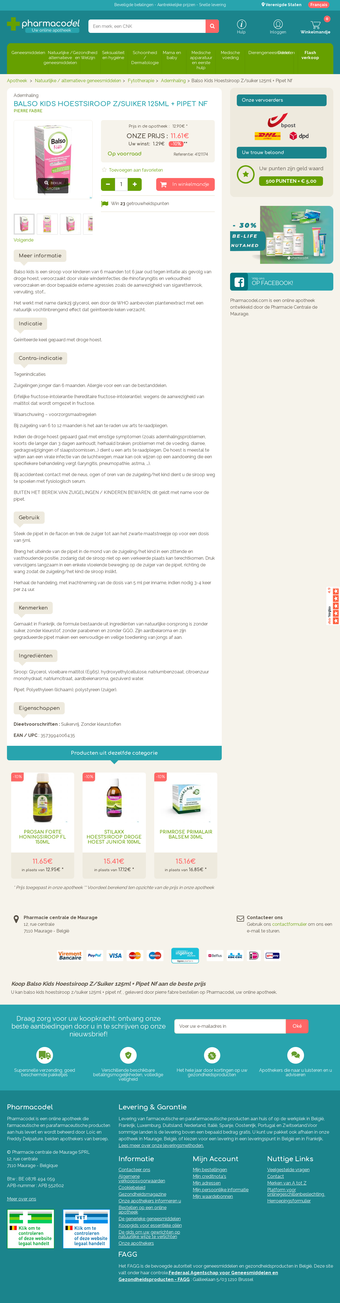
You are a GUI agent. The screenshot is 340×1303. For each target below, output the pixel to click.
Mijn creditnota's (209, 1176)
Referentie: (183, 154)
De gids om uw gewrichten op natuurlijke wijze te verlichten (149, 1234)
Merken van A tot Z (287, 1183)
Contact (275, 1176)
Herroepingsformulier (289, 1201)
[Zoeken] (212, 26)
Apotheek (17, 80)
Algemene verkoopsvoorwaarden (142, 1178)
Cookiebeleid (132, 1187)
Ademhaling (173, 80)
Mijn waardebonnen (213, 1196)
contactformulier (289, 924)
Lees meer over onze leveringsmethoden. (161, 1145)
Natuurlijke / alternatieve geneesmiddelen (78, 80)
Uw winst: (139, 144)
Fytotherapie (141, 80)
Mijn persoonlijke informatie (221, 1189)
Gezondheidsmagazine (142, 1194)
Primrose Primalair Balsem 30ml (186, 835)
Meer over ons (21, 1199)
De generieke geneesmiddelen (150, 1218)
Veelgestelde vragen (288, 1169)
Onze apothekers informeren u (150, 1201)
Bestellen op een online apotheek (143, 1210)
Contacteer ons (134, 1169)
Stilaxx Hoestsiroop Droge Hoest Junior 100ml (114, 837)
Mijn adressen (207, 1183)
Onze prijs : (147, 136)
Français (318, 5)
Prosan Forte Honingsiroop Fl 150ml (42, 837)
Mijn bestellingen (210, 1169)
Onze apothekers (136, 1243)
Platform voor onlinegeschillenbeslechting (296, 1192)
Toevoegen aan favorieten (135, 170)
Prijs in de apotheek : (149, 126)
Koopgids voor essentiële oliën (150, 1225)
